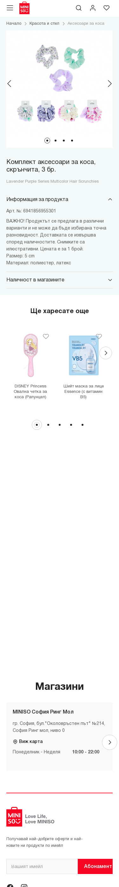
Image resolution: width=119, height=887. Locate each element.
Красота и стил (44, 24)
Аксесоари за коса (86, 24)
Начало (13, 24)
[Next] (109, 83)
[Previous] (9, 83)
